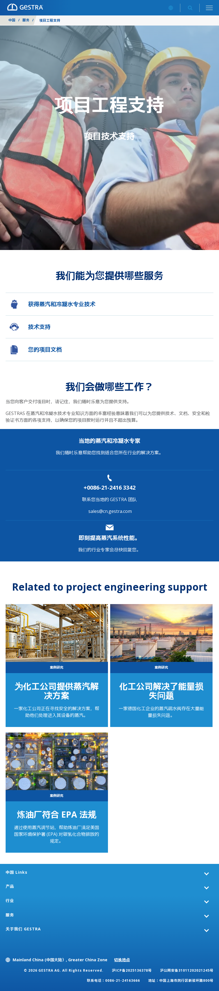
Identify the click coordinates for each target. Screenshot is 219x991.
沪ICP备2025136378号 (132, 970)
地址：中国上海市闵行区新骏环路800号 (180, 980)
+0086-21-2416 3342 (109, 487)
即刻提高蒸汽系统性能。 (109, 538)
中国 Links (16, 872)
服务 (25, 20)
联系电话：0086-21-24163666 (113, 980)
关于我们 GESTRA (23, 929)
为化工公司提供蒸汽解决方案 (57, 690)
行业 (10, 900)
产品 (10, 886)
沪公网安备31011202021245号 (186, 970)
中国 (11, 20)
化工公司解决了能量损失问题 (161, 690)
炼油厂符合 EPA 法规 (56, 814)
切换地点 (122, 959)
